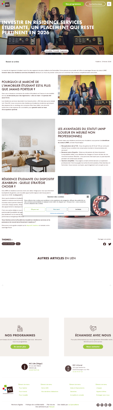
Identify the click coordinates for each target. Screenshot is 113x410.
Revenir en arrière (12, 62)
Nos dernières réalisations (49, 391)
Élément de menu (23, 384)
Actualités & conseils (77, 395)
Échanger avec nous (102, 395)
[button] (88, 197)
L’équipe (99, 388)
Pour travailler (23, 395)
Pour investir (23, 391)
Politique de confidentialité (57, 213)
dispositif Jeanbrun (32, 225)
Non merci (56, 209)
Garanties (73, 391)
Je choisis (78, 209)
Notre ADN (44, 388)
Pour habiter (23, 388)
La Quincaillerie (73, 405)
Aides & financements (77, 388)
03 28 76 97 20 (34, 374)
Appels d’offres (101, 391)
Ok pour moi (35, 209)
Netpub (51, 407)
